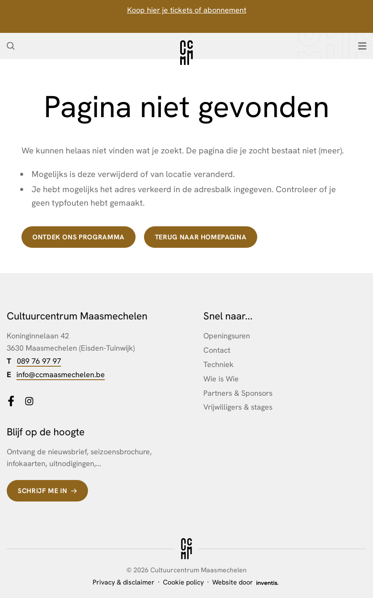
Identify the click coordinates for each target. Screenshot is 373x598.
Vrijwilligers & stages (237, 407)
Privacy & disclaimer (124, 582)
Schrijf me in (42, 490)
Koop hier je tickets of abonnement (186, 10)
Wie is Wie (221, 378)
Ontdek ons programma (78, 237)
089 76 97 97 (39, 361)
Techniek (218, 364)
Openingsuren (226, 336)
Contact (216, 350)
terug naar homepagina (200, 237)
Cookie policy (183, 582)
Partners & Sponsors (237, 393)
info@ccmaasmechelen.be (60, 374)
